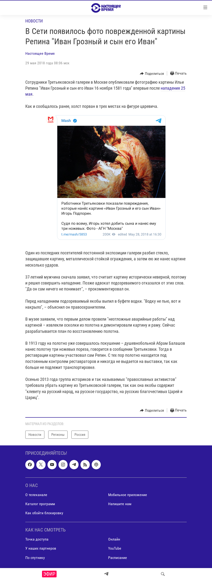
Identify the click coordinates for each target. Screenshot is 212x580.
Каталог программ (40, 504)
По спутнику (35, 557)
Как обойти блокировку (44, 513)
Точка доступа (36, 539)
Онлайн (114, 539)
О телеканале (36, 494)
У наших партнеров (40, 548)
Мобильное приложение (127, 494)
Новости (34, 20)
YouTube (114, 548)
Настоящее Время (40, 53)
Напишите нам (119, 504)
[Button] (152, 73)
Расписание (117, 557)
